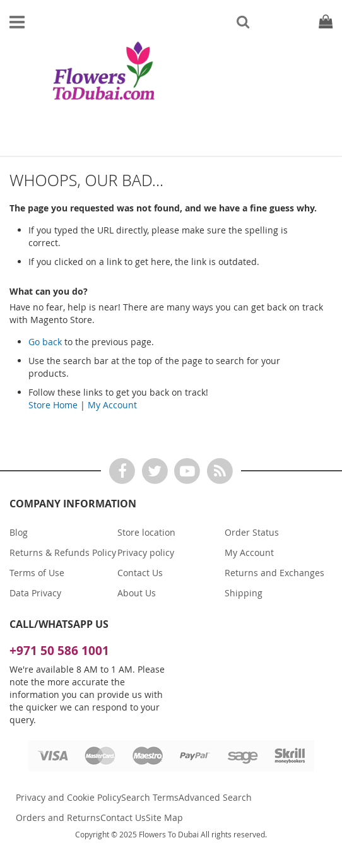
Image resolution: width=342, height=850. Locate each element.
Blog (18, 532)
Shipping (243, 593)
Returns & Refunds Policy (62, 552)
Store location (146, 532)
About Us (136, 593)
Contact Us (140, 573)
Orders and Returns (58, 817)
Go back (45, 342)
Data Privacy (35, 593)
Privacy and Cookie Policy (68, 797)
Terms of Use (36, 573)
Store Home (53, 405)
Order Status (252, 532)
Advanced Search (215, 797)
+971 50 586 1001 (59, 650)
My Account (112, 405)
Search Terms (150, 797)
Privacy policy (145, 552)
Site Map (164, 817)
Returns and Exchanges (274, 573)
